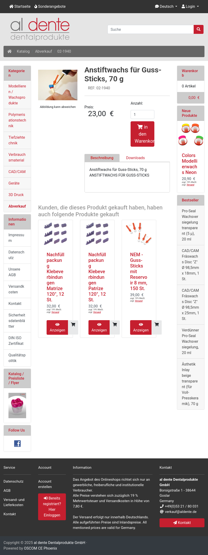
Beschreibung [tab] (102, 158)
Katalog (23, 51)
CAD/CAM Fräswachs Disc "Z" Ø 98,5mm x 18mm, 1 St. (190, 264)
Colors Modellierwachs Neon (189, 164)
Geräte (14, 183)
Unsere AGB (14, 272)
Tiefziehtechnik (16, 140)
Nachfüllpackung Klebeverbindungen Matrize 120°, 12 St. (55, 277)
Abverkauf (43, 51)
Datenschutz (16, 255)
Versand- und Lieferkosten (14, 502)
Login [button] (188, 6)
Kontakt (14, 303)
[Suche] (151, 29)
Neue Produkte (189, 113)
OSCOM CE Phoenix (40, 548)
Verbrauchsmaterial (17, 157)
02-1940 (64, 51)
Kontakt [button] (182, 522)
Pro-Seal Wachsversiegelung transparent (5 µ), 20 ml (190, 225)
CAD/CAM (17, 171)
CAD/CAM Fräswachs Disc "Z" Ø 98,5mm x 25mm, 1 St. (190, 304)
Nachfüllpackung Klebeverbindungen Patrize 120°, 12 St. (97, 277)
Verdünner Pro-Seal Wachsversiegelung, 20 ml (190, 341)
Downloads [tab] (135, 158)
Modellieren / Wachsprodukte (17, 94)
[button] (166, 6)
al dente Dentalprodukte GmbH (59, 542)
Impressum (16, 238)
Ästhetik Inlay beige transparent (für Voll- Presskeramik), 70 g (190, 384)
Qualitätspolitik (17, 358)
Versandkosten (16, 289)
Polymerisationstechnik (17, 120)
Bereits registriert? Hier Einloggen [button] (52, 506)
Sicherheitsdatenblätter (16, 321)
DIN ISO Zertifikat (16, 341)
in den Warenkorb (144, 134)
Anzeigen (57, 327)
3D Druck (16, 195)
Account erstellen (45, 484)
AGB (7, 490)
